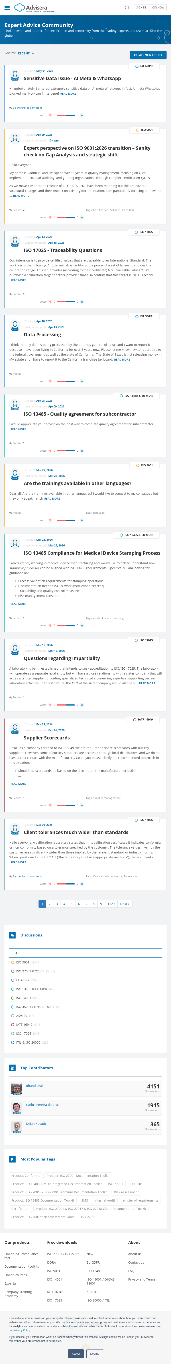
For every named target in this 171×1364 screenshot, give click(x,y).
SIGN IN (141, 7)
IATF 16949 (55, 1294)
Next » (125, 906)
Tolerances (131, 878)
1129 (111, 906)
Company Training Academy (18, 1296)
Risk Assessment (126, 1194)
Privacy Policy (22, 1330)
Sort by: (10, 53)
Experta (10, 1285)
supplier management (106, 800)
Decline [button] (94, 1353)
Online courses (15, 1277)
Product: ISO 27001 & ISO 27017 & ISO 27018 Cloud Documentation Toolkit (91, 1211)
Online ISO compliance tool (21, 1258)
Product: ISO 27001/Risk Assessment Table (43, 1219)
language (99, 514)
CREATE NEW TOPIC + (148, 55)
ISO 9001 (136, 1186)
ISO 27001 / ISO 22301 (63, 1256)
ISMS (84, 1203)
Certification (20, 1211)
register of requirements (140, 1203)
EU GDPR (93, 1264)
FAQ (131, 1273)
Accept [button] (76, 1353)
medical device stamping (108, 619)
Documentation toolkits (21, 1268)
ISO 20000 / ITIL (98, 1302)
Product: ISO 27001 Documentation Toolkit (78, 1178)
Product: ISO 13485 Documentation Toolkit (42, 1203)
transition (128, 210)
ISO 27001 (115, 1186)
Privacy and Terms (142, 1281)
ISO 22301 (88, 1219)
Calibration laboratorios (108, 878)
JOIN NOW (158, 7)
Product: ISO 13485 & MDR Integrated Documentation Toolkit (56, 1186)
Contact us (136, 1264)
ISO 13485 (94, 1273)
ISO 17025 (54, 1302)
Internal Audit (104, 1203)
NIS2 (90, 1256)
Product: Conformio (25, 1178)
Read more (68, 94)
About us (135, 1256)
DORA (51, 1264)
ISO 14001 (54, 1281)
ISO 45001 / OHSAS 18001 (101, 1283)
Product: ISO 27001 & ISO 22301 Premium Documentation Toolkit (59, 1194)
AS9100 (92, 1294)
